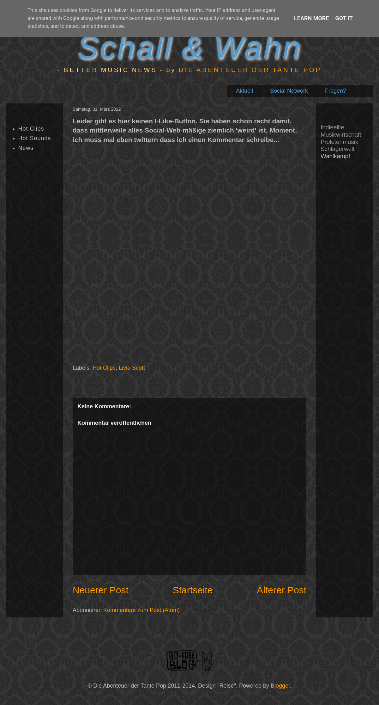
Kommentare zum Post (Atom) (141, 610)
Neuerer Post (101, 590)
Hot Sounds (34, 138)
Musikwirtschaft (341, 134)
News (26, 148)
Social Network (289, 91)
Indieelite (332, 127)
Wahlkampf (335, 156)
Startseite (193, 590)
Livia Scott (132, 368)
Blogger (280, 686)
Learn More (311, 18)
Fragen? (335, 91)
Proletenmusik (339, 142)
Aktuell (244, 91)
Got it (344, 18)
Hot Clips (104, 368)
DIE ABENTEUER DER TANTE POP (250, 69)
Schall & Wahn (189, 47)
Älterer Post (281, 590)
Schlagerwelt (338, 148)
